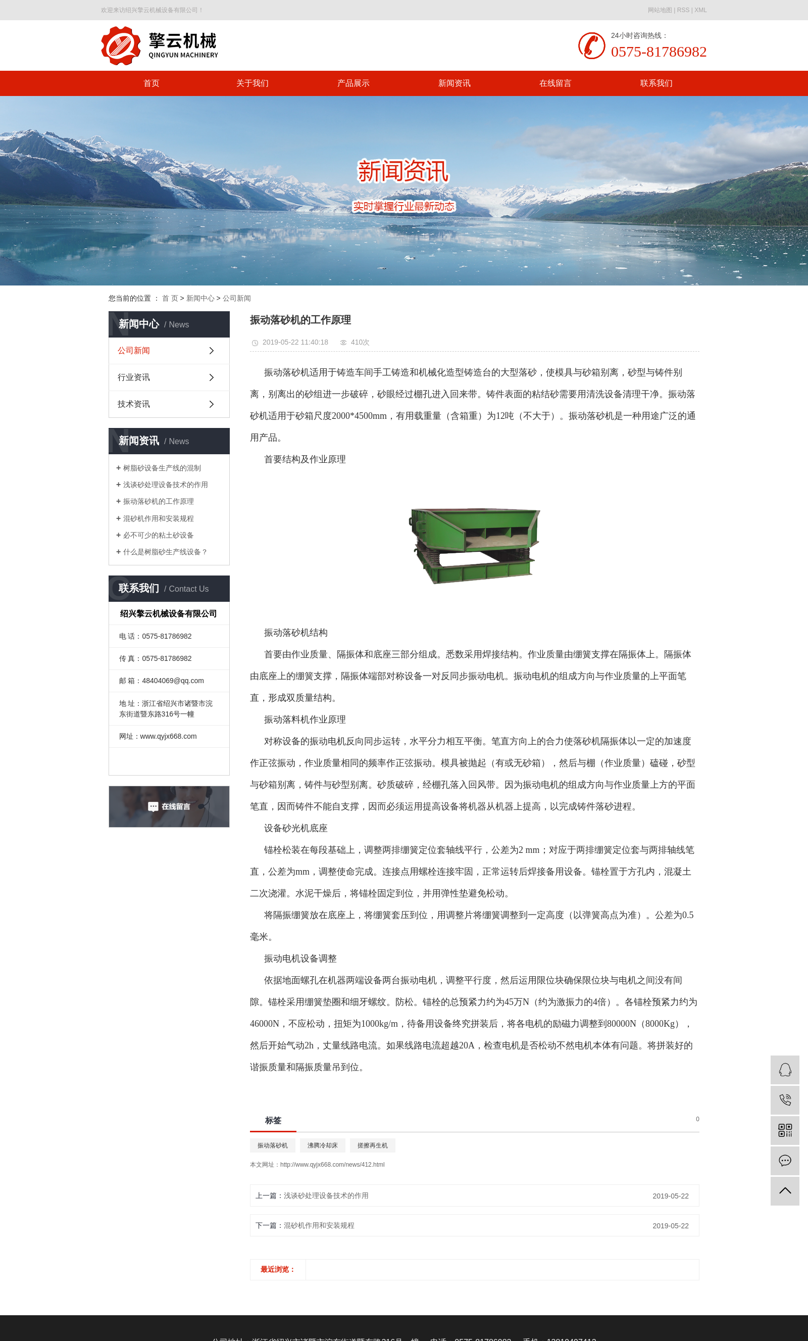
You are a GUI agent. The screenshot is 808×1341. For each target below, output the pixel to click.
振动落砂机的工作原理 (158, 501)
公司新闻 (237, 298)
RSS (683, 10)
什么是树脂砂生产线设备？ (165, 552)
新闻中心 (200, 298)
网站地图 (660, 10)
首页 (151, 83)
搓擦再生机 (373, 1145)
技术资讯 (134, 404)
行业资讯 (134, 377)
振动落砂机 (273, 1145)
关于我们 (252, 83)
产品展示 (353, 83)
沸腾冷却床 (323, 1145)
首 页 (170, 298)
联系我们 (656, 83)
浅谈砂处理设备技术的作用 (165, 485)
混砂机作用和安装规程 (158, 518)
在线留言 (555, 83)
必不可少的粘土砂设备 (158, 535)
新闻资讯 (454, 83)
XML (700, 10)
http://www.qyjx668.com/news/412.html (332, 1164)
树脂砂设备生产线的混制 (162, 468)
